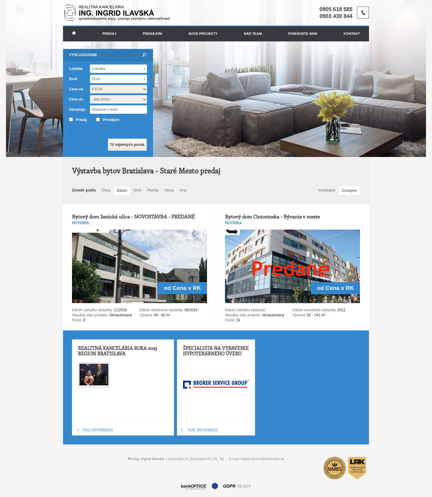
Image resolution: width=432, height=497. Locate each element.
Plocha (152, 190)
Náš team (253, 33)
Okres (169, 190)
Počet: (77, 320)
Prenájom (152, 33)
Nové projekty (203, 33)
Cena (106, 190)
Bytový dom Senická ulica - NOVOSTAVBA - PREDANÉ (133, 216)
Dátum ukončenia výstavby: (162, 310)
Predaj (109, 33)
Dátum (122, 190)
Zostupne (349, 190)
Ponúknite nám (302, 33)
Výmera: (146, 315)
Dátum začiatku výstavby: (92, 310)
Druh (137, 190)
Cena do (76, 99)
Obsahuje (77, 109)
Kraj (183, 190)
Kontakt (352, 33)
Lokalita (75, 69)
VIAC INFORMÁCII (97, 429)
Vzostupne (326, 190)
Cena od (76, 89)
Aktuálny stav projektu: (90, 315)
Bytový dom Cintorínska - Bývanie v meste (272, 216)
